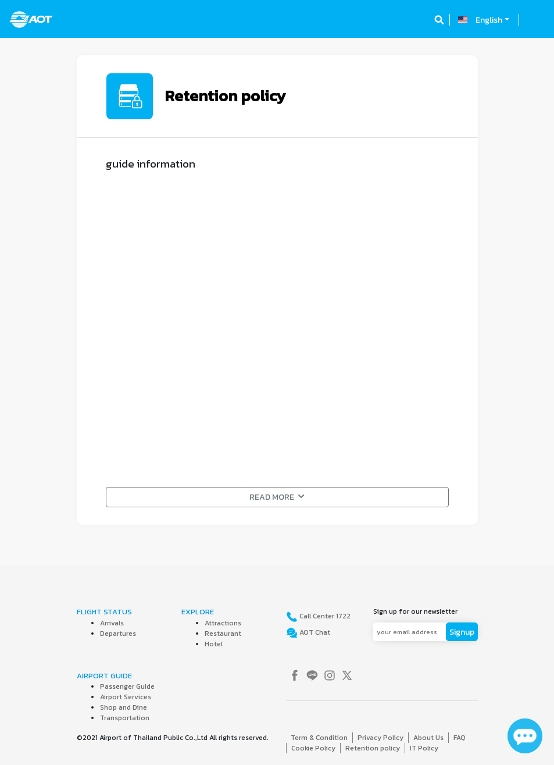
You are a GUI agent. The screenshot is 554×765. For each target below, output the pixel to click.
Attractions (223, 623)
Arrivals (112, 623)
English (489, 20)
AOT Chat (314, 632)
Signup (461, 632)
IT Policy (424, 748)
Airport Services (125, 697)
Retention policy (372, 748)
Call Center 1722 (324, 616)
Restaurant (223, 633)
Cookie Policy (313, 748)
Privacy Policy (380, 737)
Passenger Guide (127, 686)
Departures (118, 633)
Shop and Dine (123, 707)
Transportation (124, 718)
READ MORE (277, 497)
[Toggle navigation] (535, 20)
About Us (428, 737)
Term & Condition (319, 737)
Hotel (214, 644)
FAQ (459, 737)
